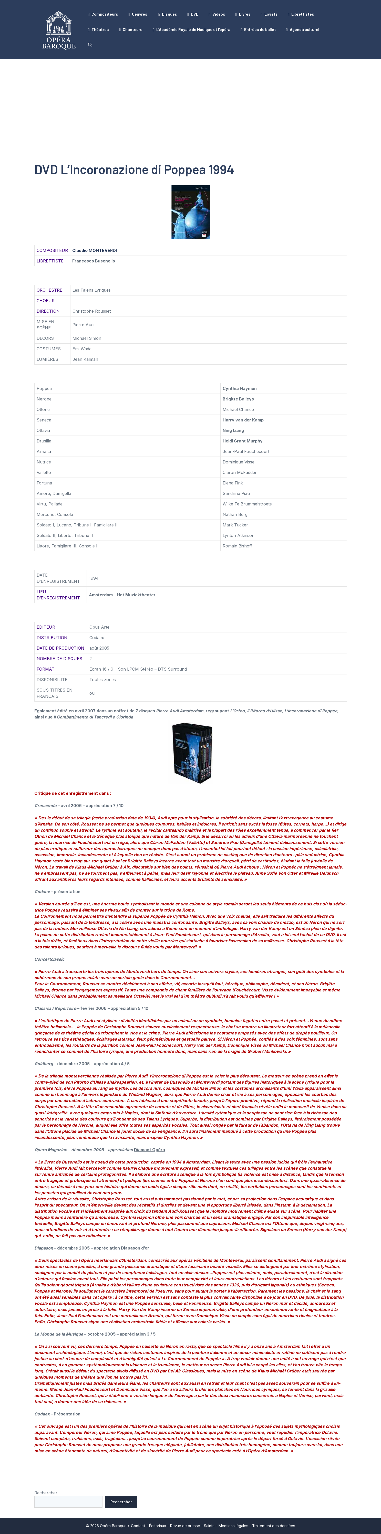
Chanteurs (130, 29)
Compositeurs (103, 14)
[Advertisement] (190, 97)
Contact (138, 1525)
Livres (243, 14)
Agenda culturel (302, 29)
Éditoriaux (157, 1525)
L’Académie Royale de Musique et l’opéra (191, 29)
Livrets (269, 14)
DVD (193, 14)
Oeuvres (137, 14)
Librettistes (301, 14)
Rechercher (45, 1492)
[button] (90, 44)
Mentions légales (233, 1525)
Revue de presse (185, 1525)
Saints (209, 1525)
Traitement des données (273, 1525)
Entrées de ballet (258, 29)
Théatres (98, 29)
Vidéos (217, 14)
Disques (167, 14)
